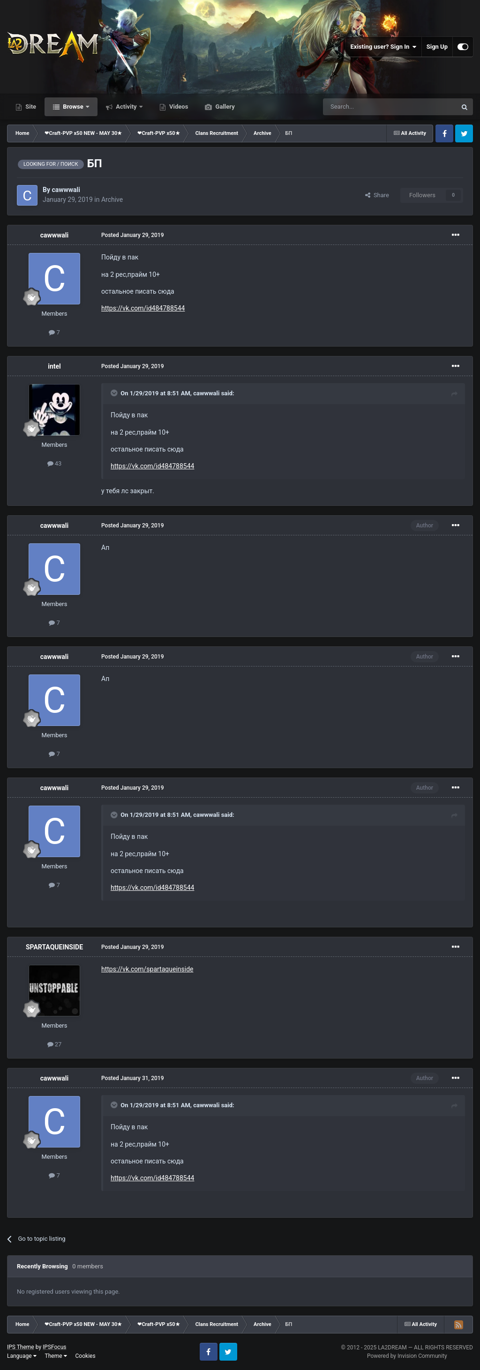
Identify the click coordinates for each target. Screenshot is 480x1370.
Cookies (85, 1356)
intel (54, 366)
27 (54, 1044)
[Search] (367, 106)
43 (54, 463)
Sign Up (437, 46)
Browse (73, 106)
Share (377, 195)
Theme (56, 1356)
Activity (126, 106)
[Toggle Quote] (115, 393)
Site (30, 106)
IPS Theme (20, 1347)
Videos (178, 106)
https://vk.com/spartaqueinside (147, 969)
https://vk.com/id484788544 (143, 308)
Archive (112, 199)
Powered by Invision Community (407, 1356)
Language (22, 1356)
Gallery (224, 106)
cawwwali (66, 189)
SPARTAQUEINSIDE (54, 947)
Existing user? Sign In (384, 47)
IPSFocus (54, 1347)
